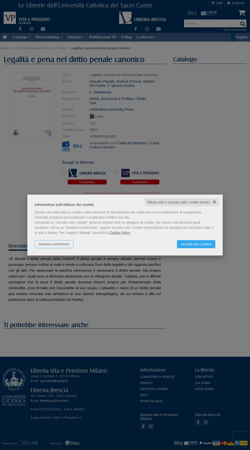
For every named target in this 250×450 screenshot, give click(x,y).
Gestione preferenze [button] (54, 244)
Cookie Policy (120, 233)
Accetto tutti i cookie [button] (196, 244)
